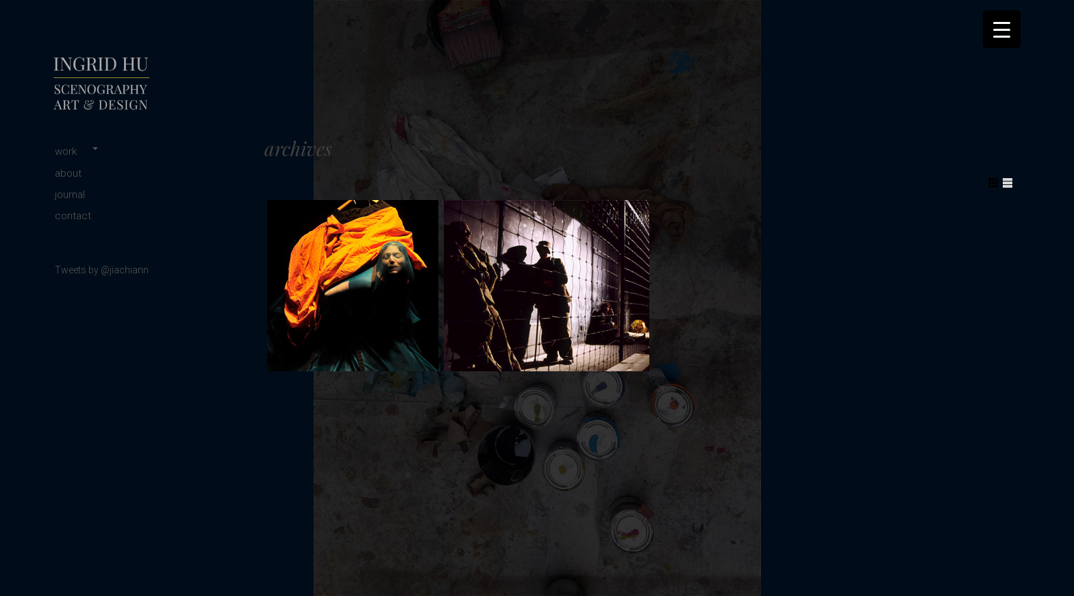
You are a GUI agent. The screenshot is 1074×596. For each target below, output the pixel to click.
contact (73, 216)
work (66, 151)
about (68, 173)
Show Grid (993, 183)
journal (70, 194)
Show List (1007, 183)
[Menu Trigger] (1002, 29)
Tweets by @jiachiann (102, 269)
